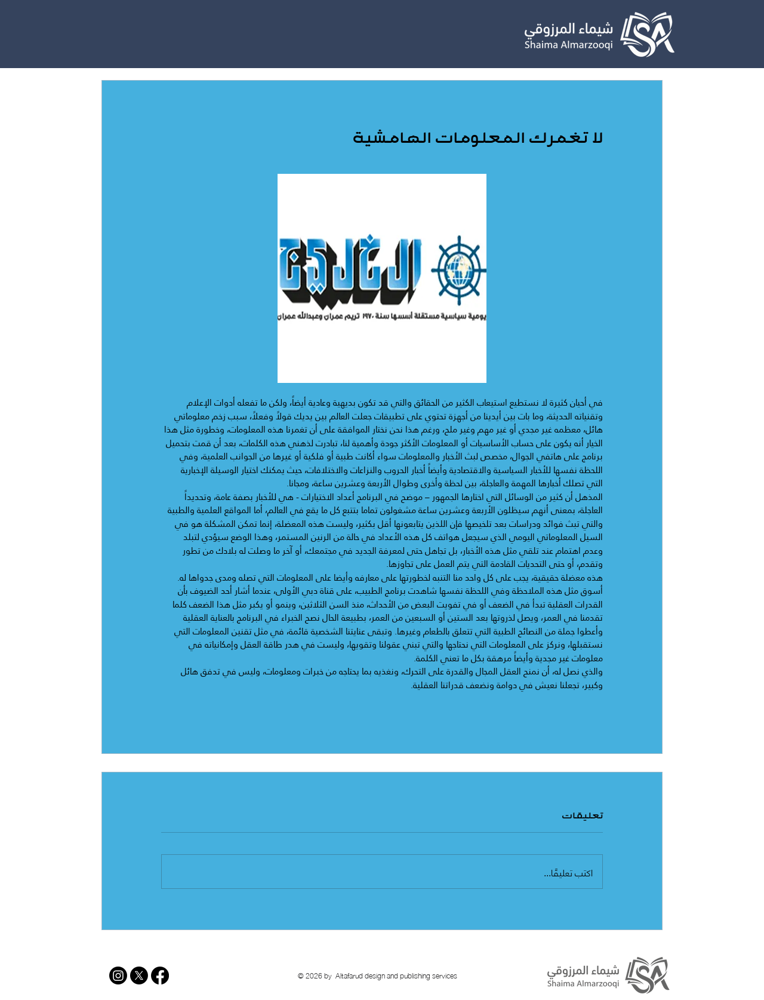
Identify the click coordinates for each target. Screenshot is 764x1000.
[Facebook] (160, 975)
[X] (139, 975)
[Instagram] (118, 975)
